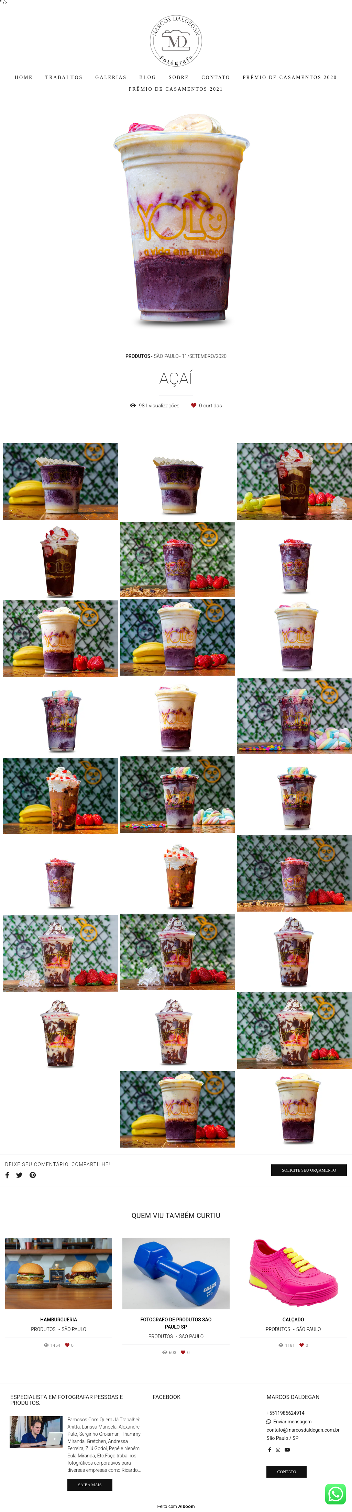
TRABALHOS (64, 77)
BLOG (147, 77)
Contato (286, 1471)
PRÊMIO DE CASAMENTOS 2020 (290, 77)
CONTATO (215, 77)
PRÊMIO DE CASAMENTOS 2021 (176, 89)
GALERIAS (111, 77)
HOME (24, 77)
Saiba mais (89, 1484)
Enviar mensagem (292, 1421)
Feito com (176, 1506)
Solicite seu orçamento (309, 1170)
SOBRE (179, 77)
